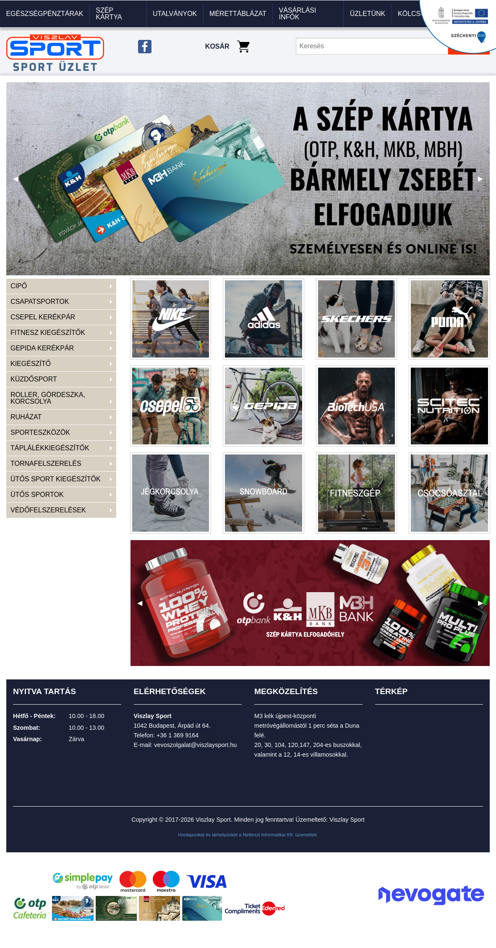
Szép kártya (109, 14)
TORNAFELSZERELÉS (45, 463)
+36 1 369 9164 (177, 735)
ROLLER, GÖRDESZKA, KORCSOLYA (47, 398)
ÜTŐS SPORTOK (37, 494)
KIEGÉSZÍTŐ (30, 363)
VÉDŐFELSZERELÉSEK (48, 510)
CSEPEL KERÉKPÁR (42, 317)
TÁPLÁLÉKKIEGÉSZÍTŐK (49, 448)
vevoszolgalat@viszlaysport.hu (195, 745)
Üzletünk (367, 13)
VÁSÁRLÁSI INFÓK (297, 14)
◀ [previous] (19, 182)
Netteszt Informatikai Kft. (268, 834)
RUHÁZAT (26, 416)
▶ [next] (484, 182)
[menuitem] (45, 13)
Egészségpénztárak (44, 13)
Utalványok (175, 13)
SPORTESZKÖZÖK (40, 432)
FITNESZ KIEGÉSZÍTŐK (47, 332)
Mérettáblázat (237, 13)
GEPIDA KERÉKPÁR (42, 348)
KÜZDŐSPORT (33, 379)
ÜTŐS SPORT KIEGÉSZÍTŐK (55, 479)
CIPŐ (18, 286)
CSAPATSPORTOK (39, 301)
